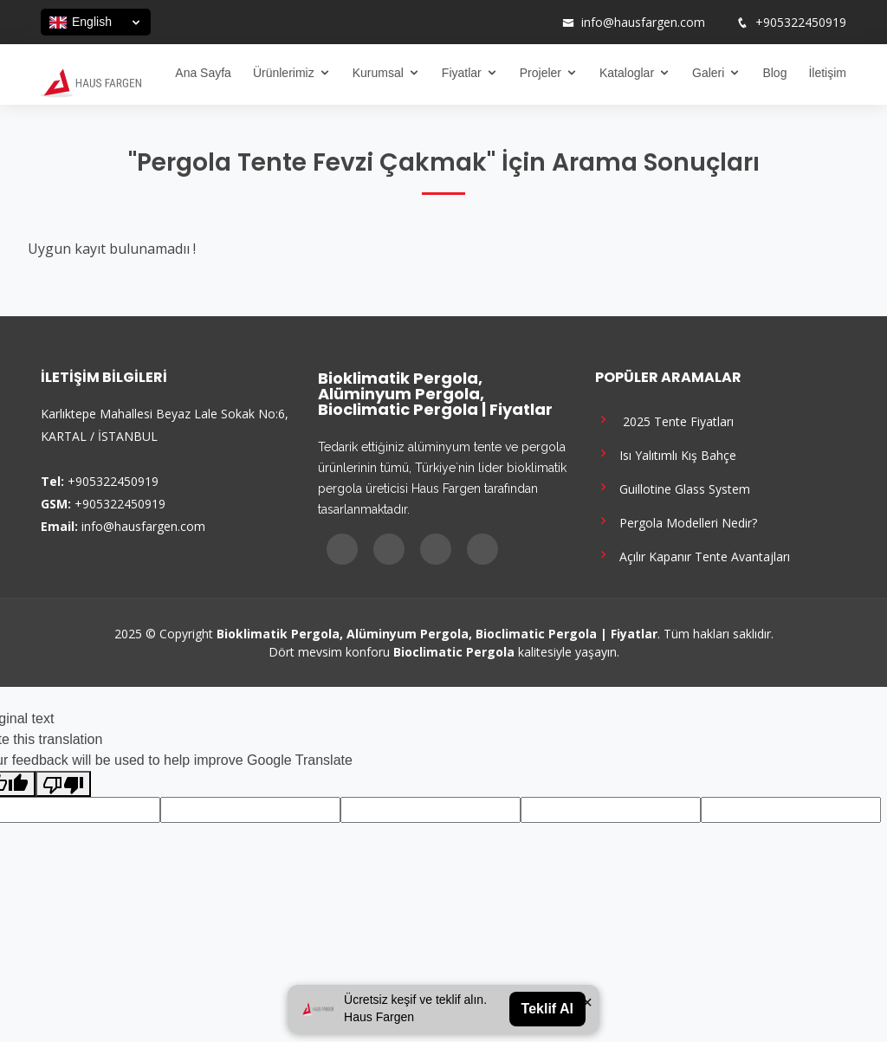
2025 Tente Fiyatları (664, 419)
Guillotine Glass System (672, 487)
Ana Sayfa (203, 73)
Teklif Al (547, 1008)
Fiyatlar (462, 73)
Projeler (540, 73)
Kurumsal (378, 73)
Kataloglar (626, 73)
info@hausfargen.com (643, 22)
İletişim (827, 73)
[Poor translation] (63, 784)
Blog (774, 73)
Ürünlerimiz (283, 73)
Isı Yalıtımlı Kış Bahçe (665, 453)
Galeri (708, 73)
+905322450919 (800, 22)
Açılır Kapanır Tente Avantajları (692, 555)
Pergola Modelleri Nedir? (676, 521)
